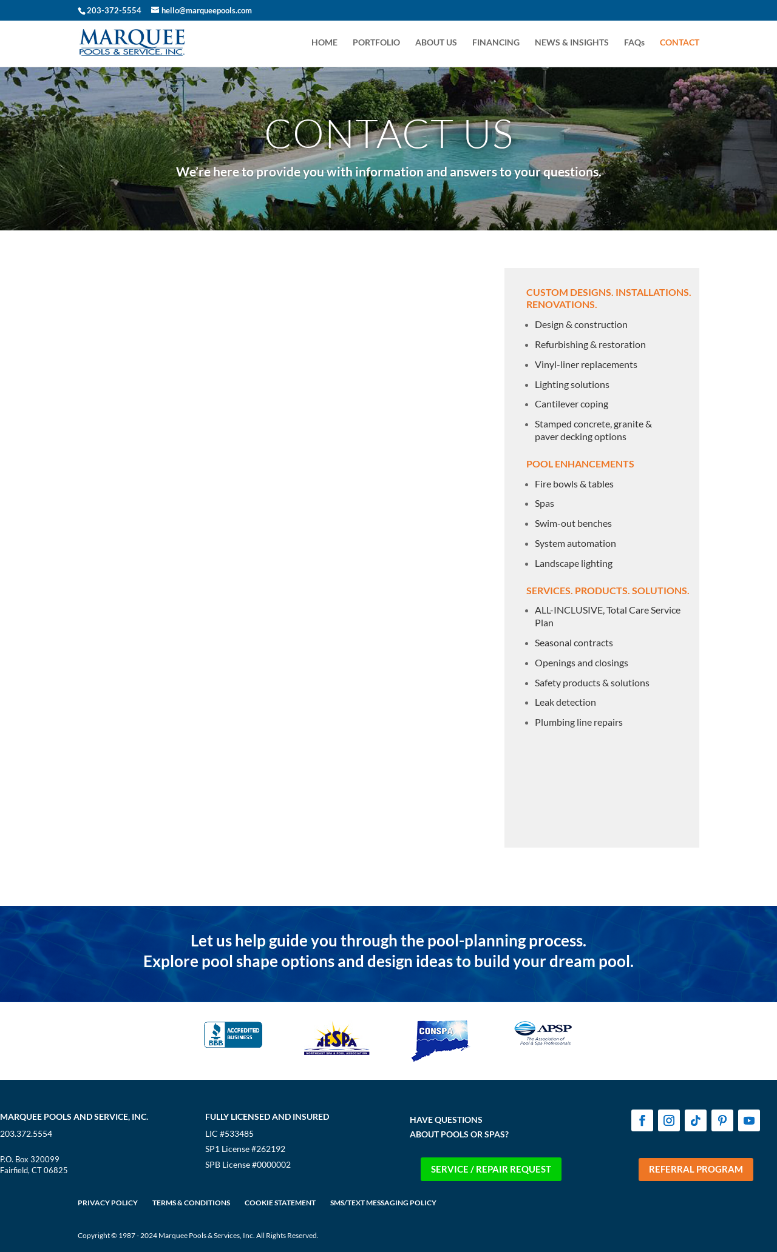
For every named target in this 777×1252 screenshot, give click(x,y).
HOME (324, 42)
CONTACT (679, 42)
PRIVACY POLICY (108, 1202)
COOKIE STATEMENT (280, 1202)
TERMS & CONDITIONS (191, 1202)
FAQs (634, 42)
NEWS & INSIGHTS (572, 42)
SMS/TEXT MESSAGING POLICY (383, 1202)
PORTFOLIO (376, 42)
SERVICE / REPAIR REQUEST (491, 1168)
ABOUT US (436, 42)
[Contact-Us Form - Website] (280, 533)
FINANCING (496, 42)
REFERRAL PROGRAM (696, 1168)
